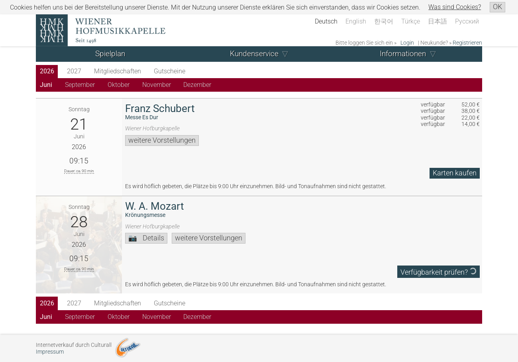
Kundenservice (254, 53)
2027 (74, 71)
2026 (47, 71)
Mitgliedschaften (117, 71)
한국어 (383, 21)
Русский (467, 21)
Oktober (119, 85)
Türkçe (410, 21)
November (156, 85)
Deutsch (326, 21)
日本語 (437, 21)
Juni (46, 85)
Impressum (50, 351)
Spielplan (110, 53)
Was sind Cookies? (454, 7)
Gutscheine (169, 71)
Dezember (197, 85)
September (80, 85)
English (355, 21)
